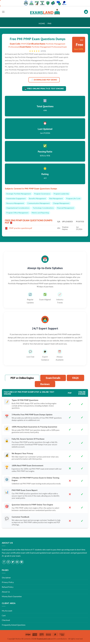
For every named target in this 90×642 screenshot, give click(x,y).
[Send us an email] (17, 562)
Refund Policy (7, 587)
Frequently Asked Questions (13, 625)
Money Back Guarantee (12, 596)
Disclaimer (6, 577)
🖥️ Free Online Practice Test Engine (44, 88)
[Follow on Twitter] (13, 562)
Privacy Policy (8, 582)
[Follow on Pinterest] (22, 562)
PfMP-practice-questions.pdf (20, 228)
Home (42, 23)
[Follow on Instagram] (8, 562)
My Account (7, 610)
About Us (6, 592)
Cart (4, 615)
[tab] (22, 378)
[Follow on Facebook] (4, 562)
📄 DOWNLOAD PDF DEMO (44, 80)
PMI (49, 23)
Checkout (6, 620)
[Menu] (3, 12)
